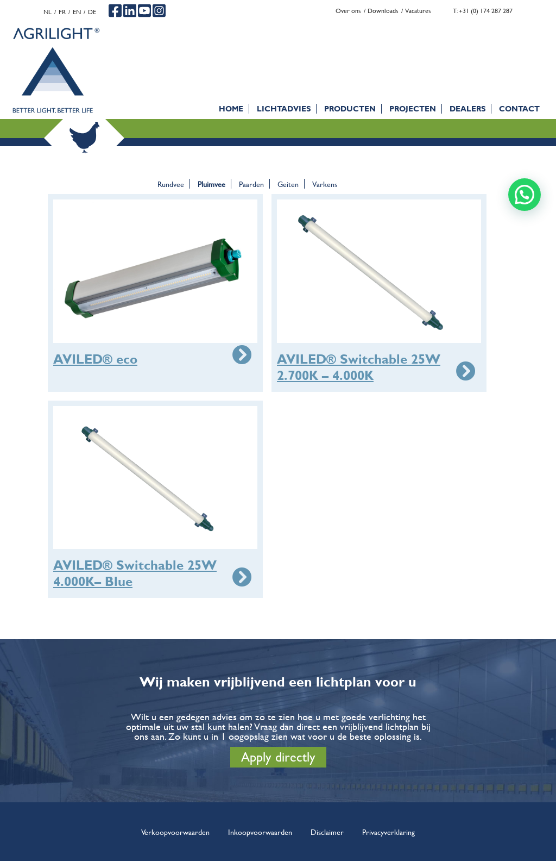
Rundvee (170, 184)
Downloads (383, 11)
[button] (524, 194)
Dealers (467, 108)
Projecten (412, 108)
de (92, 12)
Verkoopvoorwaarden (175, 832)
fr (62, 12)
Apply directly (278, 757)
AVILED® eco (95, 359)
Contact (519, 108)
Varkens (324, 184)
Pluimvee (211, 184)
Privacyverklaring (388, 832)
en (77, 12)
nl (47, 12)
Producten (350, 108)
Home (231, 108)
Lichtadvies (284, 108)
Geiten (288, 184)
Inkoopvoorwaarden (260, 832)
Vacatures (418, 11)
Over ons (348, 11)
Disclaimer (327, 832)
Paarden (251, 184)
